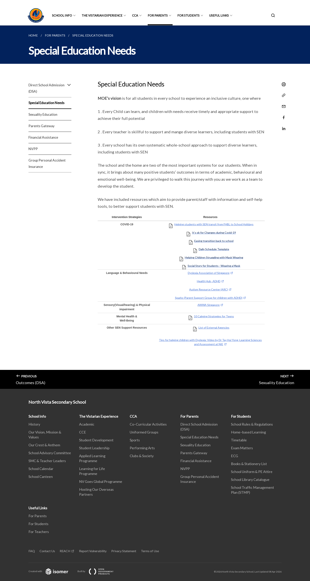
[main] (155, 207)
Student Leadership (94, 448)
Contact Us (47, 551)
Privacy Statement (123, 551)
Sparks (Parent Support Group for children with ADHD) (208, 297)
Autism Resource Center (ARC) (208, 289)
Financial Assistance (43, 137)
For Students (188, 15)
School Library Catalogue (250, 479)
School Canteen (40, 476)
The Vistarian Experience (102, 15)
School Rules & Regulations (252, 424)
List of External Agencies (213, 327)
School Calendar (40, 468)
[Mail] (282, 104)
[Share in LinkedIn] (282, 126)
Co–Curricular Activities (148, 424)
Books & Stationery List (249, 464)
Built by (99, 571)
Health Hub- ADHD (208, 281)
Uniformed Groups (144, 432)
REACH (65, 551)
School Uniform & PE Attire (251, 471)
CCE (82, 432)
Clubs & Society (142, 456)
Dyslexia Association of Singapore (209, 273)
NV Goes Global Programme (100, 481)
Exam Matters (242, 448)
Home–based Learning (248, 432)
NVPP (33, 149)
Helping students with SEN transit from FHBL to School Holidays (213, 224)
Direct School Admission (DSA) (49, 88)
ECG (234, 456)
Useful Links (219, 15)
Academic (86, 424)
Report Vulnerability (93, 551)
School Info (62, 15)
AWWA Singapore (209, 304)
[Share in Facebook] (282, 115)
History (34, 424)
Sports (135, 440)
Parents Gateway (41, 126)
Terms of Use (150, 551)
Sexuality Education (42, 114)
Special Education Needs (46, 103)
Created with (51, 571)
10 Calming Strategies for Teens (214, 316)
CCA (135, 15)
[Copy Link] (282, 95)
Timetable (239, 440)
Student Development (96, 440)
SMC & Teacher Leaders (47, 461)
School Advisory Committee (49, 453)
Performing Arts (142, 448)
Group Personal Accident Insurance (47, 163)
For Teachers (38, 531)
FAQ (31, 551)
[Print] (282, 84)
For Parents (158, 15)
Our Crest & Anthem (44, 445)
